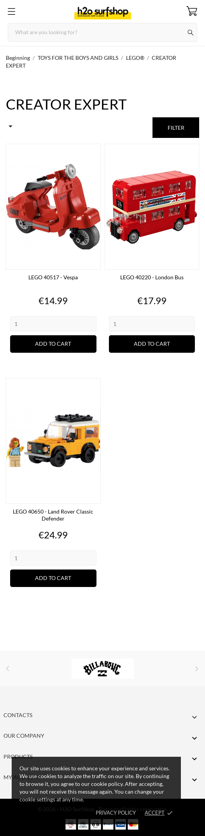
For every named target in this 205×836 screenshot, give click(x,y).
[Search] (102, 32)
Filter (176, 127)
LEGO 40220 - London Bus (152, 277)
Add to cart (53, 343)
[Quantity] (53, 323)
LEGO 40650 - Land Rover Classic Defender (53, 515)
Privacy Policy (116, 813)
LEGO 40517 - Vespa (53, 277)
